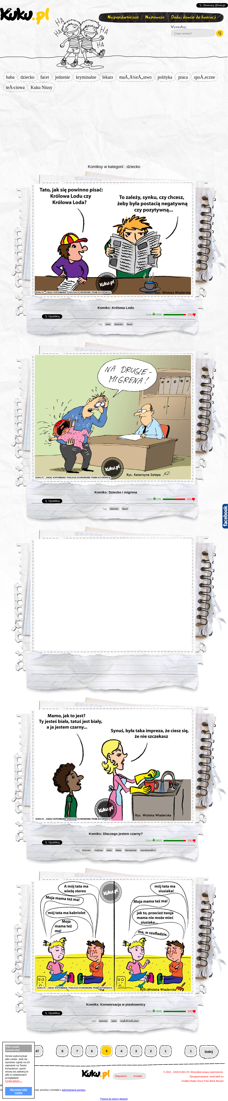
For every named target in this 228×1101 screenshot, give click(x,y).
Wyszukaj (191, 27)
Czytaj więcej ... (13, 1081)
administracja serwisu (73, 1090)
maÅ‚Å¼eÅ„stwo (136, 77)
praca (184, 77)
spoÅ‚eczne (206, 77)
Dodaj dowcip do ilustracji (194, 17)
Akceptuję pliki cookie (18, 1091)
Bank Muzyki (217, 1081)
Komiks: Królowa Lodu (115, 308)
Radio (193, 1081)
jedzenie (64, 77)
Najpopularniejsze (122, 17)
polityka (166, 77)
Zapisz (113, 28)
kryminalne (87, 77)
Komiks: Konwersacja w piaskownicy (115, 1004)
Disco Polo (203, 1081)
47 (37, 1051)
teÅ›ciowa (17, 87)
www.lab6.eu (217, 1076)
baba (12, 77)
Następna (209, 1051)
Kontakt (138, 1076)
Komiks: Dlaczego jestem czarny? (116, 834)
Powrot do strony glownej (114, 1098)
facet (46, 77)
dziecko (28, 77)
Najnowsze (155, 17)
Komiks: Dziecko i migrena (116, 492)
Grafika (185, 1081)
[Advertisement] (114, 127)
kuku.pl (24, 16)
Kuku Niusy (42, 87)
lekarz (109, 77)
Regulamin (121, 1076)
